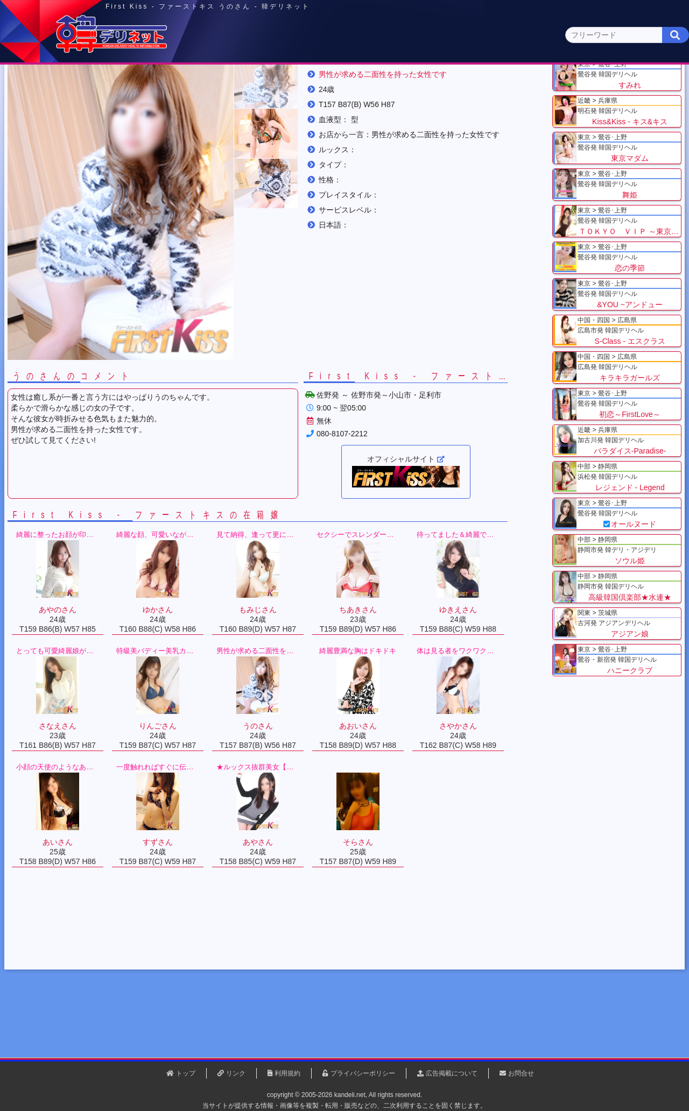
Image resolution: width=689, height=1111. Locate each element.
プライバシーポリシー (363, 1073)
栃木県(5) (349, 105)
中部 (389, 84)
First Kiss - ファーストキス (233, 134)
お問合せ (521, 1073)
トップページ (68, 84)
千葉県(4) (171, 105)
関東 (234, 83)
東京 (157, 84)
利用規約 (287, 1073)
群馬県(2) (260, 105)
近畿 (467, 84)
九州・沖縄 (622, 84)
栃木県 (151, 134)
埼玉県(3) (215, 105)
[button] (285, 182)
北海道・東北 (311, 84)
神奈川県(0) (123, 105)
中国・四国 (544, 84)
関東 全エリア (56, 105)
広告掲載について (451, 1073)
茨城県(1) (305, 105)
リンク (235, 1073)
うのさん (312, 134)
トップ (62, 134)
